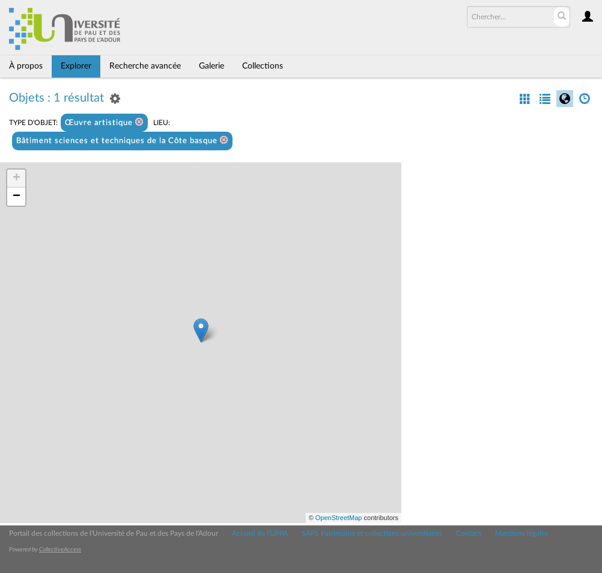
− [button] (16, 197)
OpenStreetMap (338, 517)
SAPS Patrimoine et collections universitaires (372, 533)
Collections (262, 66)
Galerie (211, 66)
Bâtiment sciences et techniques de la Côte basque (122, 140)
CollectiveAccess (60, 550)
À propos (26, 66)
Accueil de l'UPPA (260, 533)
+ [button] (16, 179)
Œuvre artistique (104, 122)
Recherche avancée (145, 66)
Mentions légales (521, 533)
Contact (468, 533)
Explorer (76, 66)
